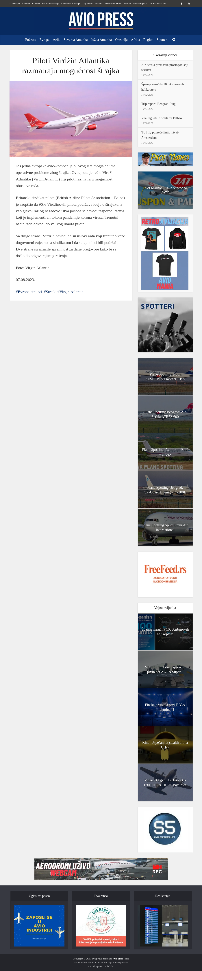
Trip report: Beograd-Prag (158, 104)
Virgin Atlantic (72, 291)
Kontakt (26, 3)
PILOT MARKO (158, 3)
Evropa (45, 40)
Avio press (118, 958)
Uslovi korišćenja (50, 3)
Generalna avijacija (70, 3)
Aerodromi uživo (113, 3)
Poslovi (98, 3)
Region (148, 40)
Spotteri (162, 40)
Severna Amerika (76, 40)
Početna (30, 40)
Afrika (135, 40)
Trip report (87, 3)
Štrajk (50, 291)
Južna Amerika (101, 40)
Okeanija (121, 40)
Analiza (127, 3)
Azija (56, 40)
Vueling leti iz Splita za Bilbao (161, 118)
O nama (36, 3)
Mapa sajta (15, 3)
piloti (38, 291)
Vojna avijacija (140, 3)
